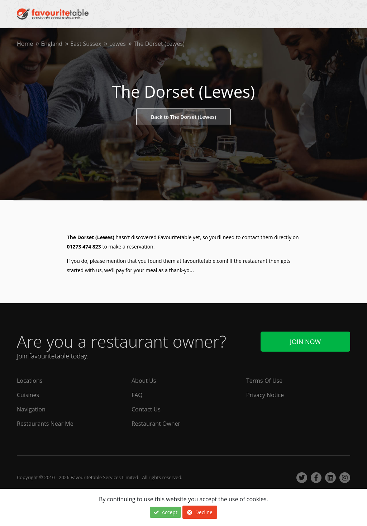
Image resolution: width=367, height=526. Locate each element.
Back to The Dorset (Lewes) (183, 117)
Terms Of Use (264, 381)
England (51, 44)
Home (25, 44)
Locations (29, 381)
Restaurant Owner (156, 424)
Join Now (305, 341)
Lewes (117, 44)
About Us (144, 381)
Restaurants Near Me (45, 424)
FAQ (137, 395)
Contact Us (146, 409)
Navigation (31, 409)
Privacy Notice (265, 395)
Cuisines (28, 395)
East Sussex (85, 44)
